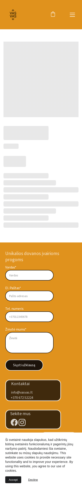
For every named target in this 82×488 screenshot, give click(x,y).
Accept (13, 479)
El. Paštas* (13, 288)
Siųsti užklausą (24, 365)
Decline (33, 479)
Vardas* (10, 267)
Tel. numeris (14, 308)
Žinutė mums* (15, 329)
